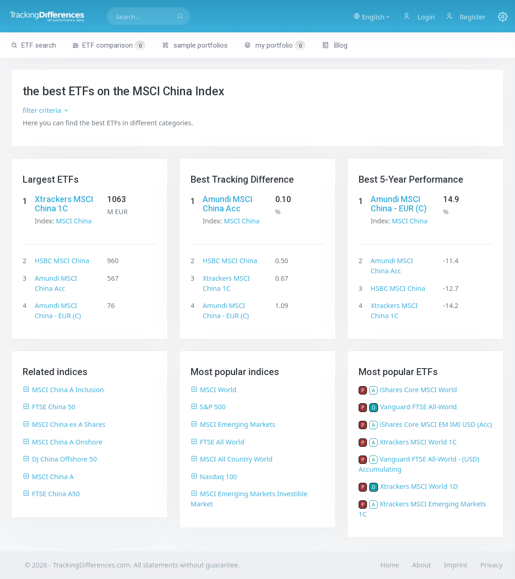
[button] (372, 16)
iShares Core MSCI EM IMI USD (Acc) (435, 424)
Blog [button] (334, 45)
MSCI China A (48, 476)
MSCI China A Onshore (62, 441)
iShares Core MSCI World (418, 389)
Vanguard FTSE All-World (418, 406)
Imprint (455, 565)
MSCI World (213, 389)
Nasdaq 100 (214, 476)
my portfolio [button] (274, 45)
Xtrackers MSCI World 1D (419, 486)
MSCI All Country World (232, 459)
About (421, 565)
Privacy (491, 565)
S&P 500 (208, 406)
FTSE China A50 (51, 493)
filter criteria (46, 110)
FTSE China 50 (49, 406)
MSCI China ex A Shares (64, 424)
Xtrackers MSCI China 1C (64, 203)
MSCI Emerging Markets (233, 424)
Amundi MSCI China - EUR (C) (399, 203)
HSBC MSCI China (62, 260)
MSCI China (74, 220)
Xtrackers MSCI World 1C (418, 441)
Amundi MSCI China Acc (228, 203)
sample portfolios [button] (195, 45)
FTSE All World (217, 441)
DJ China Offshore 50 (60, 459)
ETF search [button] (33, 45)
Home (389, 565)
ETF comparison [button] (108, 46)
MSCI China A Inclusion (63, 389)
